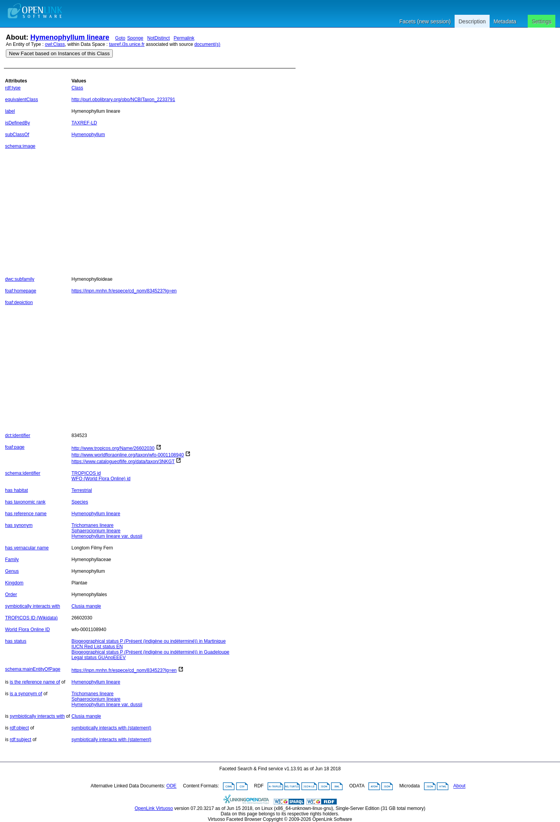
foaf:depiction (19, 302)
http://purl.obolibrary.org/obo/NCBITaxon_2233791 (123, 99)
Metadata (505, 21)
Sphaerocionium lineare (96, 530)
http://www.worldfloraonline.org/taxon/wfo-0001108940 (128, 455)
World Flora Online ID (27, 629)
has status (15, 641)
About (459, 786)
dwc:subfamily (19, 279)
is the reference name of (35, 682)
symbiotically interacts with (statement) (111, 728)
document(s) (207, 44)
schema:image (20, 146)
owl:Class (55, 44)
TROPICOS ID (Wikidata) (31, 618)
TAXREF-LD (84, 123)
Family (12, 559)
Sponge (135, 38)
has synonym (19, 525)
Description (472, 21)
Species (80, 502)
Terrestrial (82, 490)
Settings (541, 21)
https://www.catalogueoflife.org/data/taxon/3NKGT (123, 461)
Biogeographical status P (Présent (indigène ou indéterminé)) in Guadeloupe (150, 652)
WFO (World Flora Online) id (101, 478)
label (10, 111)
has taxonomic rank (25, 502)
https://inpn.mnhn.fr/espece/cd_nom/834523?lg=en (124, 291)
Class (77, 88)
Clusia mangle (86, 606)
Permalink (184, 38)
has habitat (16, 490)
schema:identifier (22, 473)
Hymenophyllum (88, 134)
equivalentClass (21, 99)
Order (11, 594)
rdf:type (13, 88)
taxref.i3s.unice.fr (126, 44)
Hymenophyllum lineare (69, 37)
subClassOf (17, 134)
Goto (120, 38)
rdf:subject (20, 739)
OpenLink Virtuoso (154, 808)
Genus (12, 571)
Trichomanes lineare (93, 525)
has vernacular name (27, 548)
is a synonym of (26, 693)
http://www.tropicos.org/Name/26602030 (113, 448)
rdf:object (19, 728)
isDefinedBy (17, 123)
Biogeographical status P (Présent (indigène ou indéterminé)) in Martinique (149, 641)
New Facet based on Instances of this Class (59, 53)
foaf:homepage (20, 291)
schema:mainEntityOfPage (32, 669)
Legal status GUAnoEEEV (99, 657)
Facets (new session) (425, 21)
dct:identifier (17, 435)
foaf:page (14, 447)
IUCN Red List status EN (97, 646)
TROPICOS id (86, 473)
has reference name (26, 513)
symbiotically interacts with (32, 606)
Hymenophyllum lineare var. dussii (107, 536)
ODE (171, 786)
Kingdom (14, 583)
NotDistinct (158, 38)
